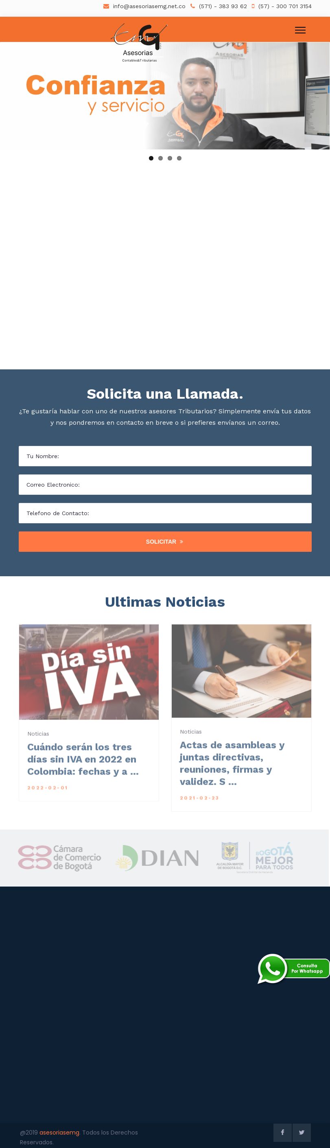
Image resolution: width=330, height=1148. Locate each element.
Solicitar (164, 541)
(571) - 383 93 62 (223, 6)
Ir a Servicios (277, 187)
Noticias (38, 738)
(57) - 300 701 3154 (285, 6)
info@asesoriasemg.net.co (149, 6)
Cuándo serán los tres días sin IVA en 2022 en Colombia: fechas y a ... (83, 764)
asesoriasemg (59, 1132)
